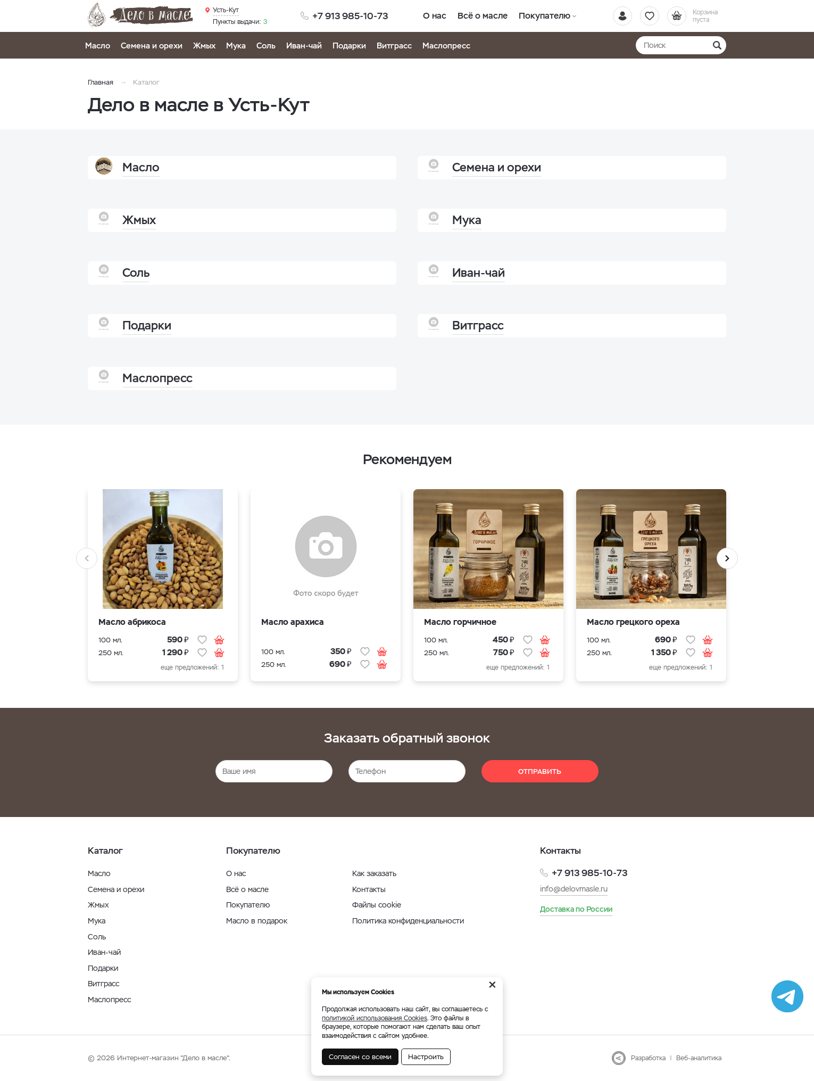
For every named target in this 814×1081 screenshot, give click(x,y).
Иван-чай (304, 45)
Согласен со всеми (360, 1056)
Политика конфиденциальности (408, 921)
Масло (97, 45)
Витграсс (394, 45)
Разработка (648, 1058)
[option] (162, 592)
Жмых (204, 45)
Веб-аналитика (698, 1058)
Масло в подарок (256, 921)
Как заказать (374, 873)
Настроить (426, 1056)
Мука (236, 45)
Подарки (349, 45)
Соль (266, 45)
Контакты (369, 889)
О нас (435, 15)
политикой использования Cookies (374, 1018)
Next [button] (727, 558)
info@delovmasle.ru (574, 889)
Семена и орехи (151, 45)
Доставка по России (576, 909)
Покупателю (544, 15)
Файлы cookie (376, 905)
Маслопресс (446, 45)
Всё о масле (483, 15)
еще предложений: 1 (192, 667)
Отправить (539, 771)
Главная (100, 82)
